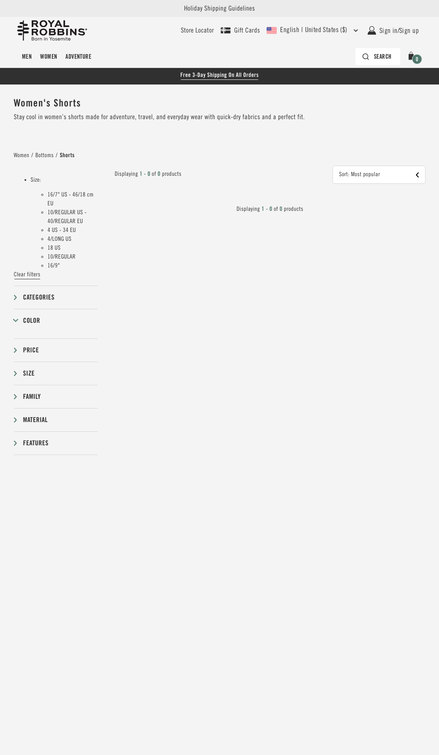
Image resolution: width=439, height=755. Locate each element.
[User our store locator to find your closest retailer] (197, 30)
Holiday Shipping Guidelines (219, 8)
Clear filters (27, 274)
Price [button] (31, 350)
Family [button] (32, 396)
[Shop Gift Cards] (240, 30)
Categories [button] (39, 297)
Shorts (67, 155)
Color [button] (31, 320)
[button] (413, 56)
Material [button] (35, 420)
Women (48, 56)
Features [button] (36, 443)
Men (27, 56)
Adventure (78, 56)
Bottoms (44, 155)
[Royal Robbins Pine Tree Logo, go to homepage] (52, 30)
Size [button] (29, 373)
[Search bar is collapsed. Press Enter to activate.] (377, 56)
